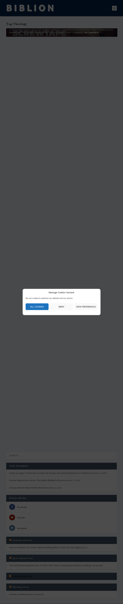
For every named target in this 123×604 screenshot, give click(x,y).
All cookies (37, 306)
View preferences (86, 306)
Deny (61, 306)
